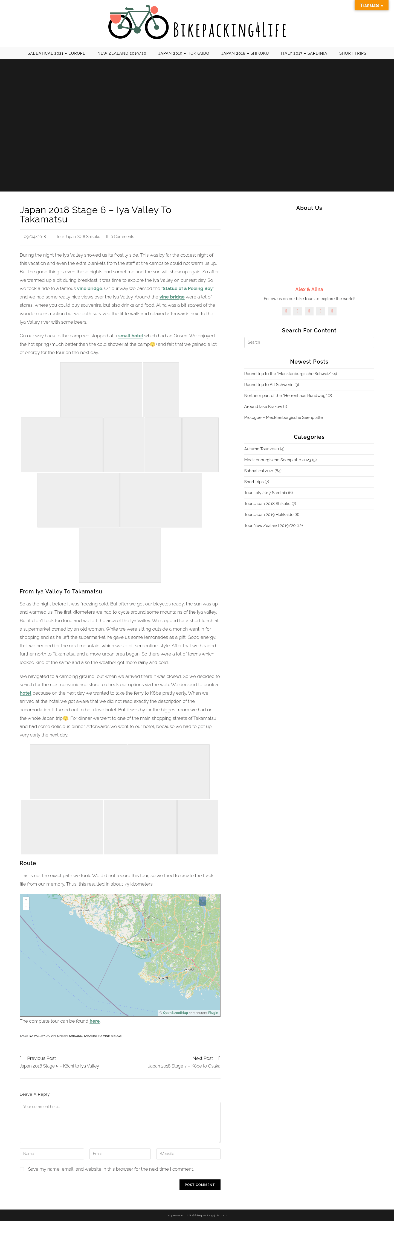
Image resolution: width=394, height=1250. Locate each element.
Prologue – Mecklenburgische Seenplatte (283, 417)
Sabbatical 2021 (259, 470)
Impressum (175, 1215)
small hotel (130, 335)
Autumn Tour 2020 (261, 448)
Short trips (254, 481)
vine (165, 297)
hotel (25, 693)
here (94, 1021)
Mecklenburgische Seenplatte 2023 (277, 459)
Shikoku (75, 1036)
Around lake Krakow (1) (265, 406)
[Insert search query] (309, 342)
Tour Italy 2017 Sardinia (265, 492)
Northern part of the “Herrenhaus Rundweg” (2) (288, 395)
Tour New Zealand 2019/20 (270, 525)
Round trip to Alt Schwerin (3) (271, 384)
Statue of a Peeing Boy (188, 288)
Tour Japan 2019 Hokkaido (269, 514)
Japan (51, 1036)
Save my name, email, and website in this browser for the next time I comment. (111, 1169)
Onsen (62, 1036)
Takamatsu (92, 1036)
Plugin (212, 1013)
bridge (177, 297)
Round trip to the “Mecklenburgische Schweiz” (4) (290, 373)
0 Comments (122, 236)
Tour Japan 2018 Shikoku (78, 236)
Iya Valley (37, 1036)
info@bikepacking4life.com (207, 1215)
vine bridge (89, 288)
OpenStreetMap (175, 1013)
